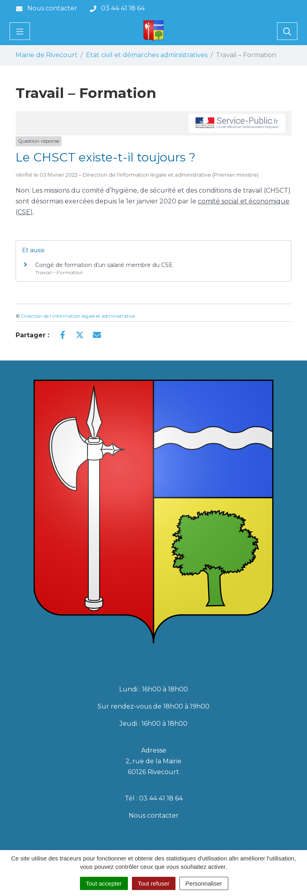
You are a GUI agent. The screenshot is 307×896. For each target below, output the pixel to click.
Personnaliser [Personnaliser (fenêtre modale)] (203, 883)
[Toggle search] (287, 31)
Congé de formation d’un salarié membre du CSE (104, 265)
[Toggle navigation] (20, 31)
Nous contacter (154, 815)
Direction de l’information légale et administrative (78, 316)
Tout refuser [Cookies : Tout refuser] (153, 883)
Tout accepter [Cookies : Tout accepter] (104, 883)
